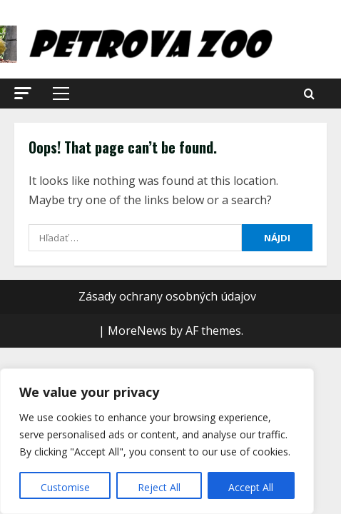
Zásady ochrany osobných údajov (167, 296)
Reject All (159, 487)
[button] (22, 93)
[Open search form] (309, 94)
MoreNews (137, 330)
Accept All (250, 487)
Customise (65, 487)
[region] (157, 441)
